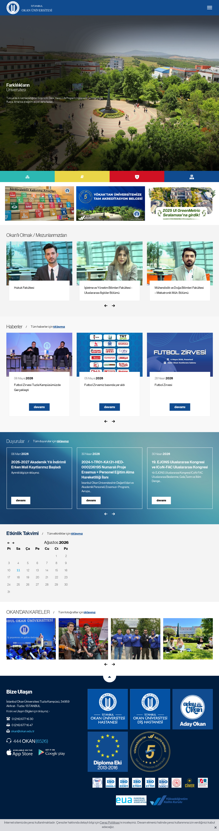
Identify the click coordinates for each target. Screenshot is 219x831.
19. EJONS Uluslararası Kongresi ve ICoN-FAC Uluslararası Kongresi (180, 464)
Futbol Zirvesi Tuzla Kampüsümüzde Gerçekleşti (37, 387)
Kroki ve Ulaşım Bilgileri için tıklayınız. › (28, 711)
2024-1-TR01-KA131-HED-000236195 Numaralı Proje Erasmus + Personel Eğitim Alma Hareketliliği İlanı (107, 470)
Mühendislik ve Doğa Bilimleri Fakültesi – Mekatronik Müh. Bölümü (179, 290)
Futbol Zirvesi (163, 385)
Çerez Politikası (110, 822)
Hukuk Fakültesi (24, 287)
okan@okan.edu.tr (22, 731)
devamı (39, 407)
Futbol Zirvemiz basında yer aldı (104, 385)
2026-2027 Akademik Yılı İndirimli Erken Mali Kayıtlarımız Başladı (38, 464)
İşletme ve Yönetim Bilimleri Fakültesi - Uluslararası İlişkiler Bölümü (108, 290)
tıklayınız (59, 327)
